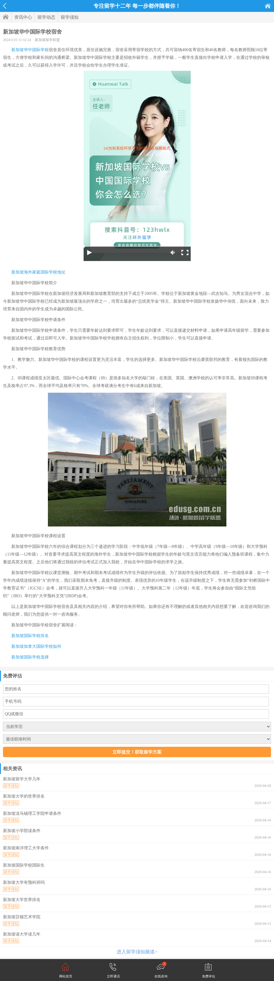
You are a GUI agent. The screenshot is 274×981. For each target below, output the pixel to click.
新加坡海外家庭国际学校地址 (38, 272)
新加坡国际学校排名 (30, 635)
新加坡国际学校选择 (30, 657)
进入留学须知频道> (137, 951)
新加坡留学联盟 (47, 40)
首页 (267, 5)
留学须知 (70, 17)
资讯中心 (23, 17)
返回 (4, 6)
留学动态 (46, 17)
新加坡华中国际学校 (30, 50)
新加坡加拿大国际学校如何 (36, 646)
